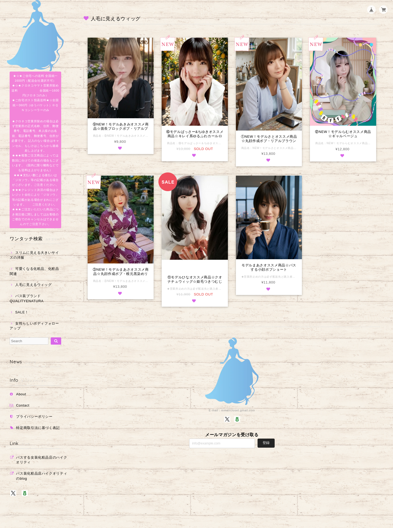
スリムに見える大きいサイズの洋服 (34, 255)
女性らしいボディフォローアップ (34, 325)
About (21, 394)
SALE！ (22, 312)
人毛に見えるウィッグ (33, 285)
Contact (22, 405)
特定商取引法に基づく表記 (38, 428)
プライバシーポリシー (34, 417)
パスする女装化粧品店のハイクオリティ (41, 459)
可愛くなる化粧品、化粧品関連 (34, 271)
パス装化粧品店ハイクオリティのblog (41, 475)
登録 (266, 443)
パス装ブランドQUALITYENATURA (27, 298)
